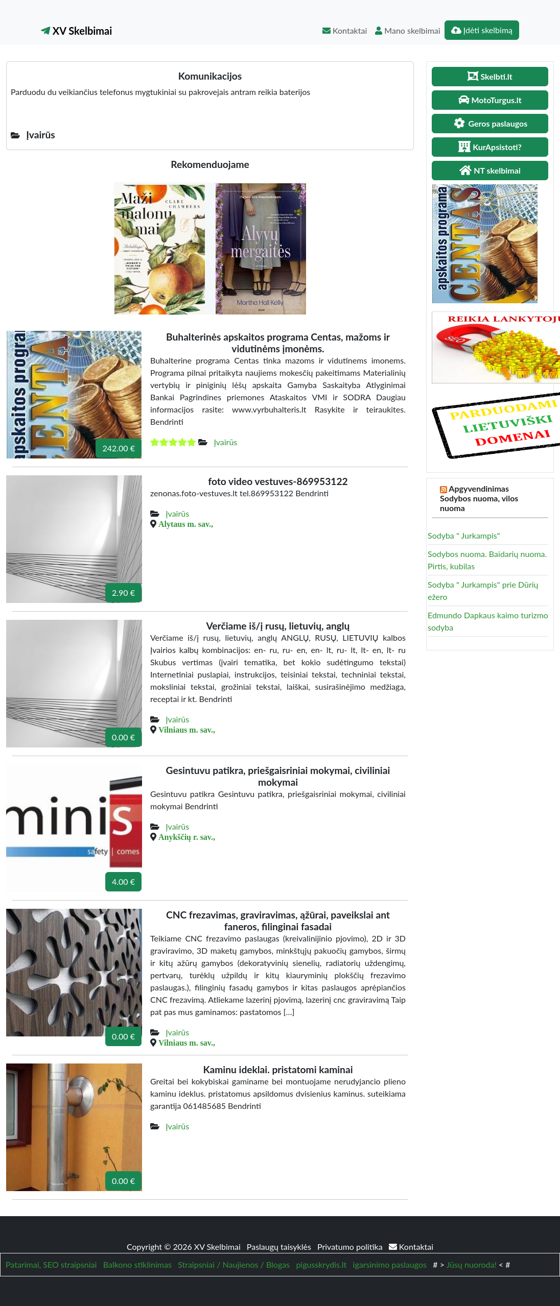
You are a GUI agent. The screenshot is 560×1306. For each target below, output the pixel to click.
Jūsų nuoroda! (472, 1264)
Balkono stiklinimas (137, 1264)
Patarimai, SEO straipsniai (51, 1264)
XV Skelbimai (76, 31)
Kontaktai (344, 30)
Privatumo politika (351, 1246)
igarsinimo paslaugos (390, 1264)
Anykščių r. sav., (186, 837)
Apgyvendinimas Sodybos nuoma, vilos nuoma (479, 498)
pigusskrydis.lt (321, 1264)
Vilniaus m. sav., (186, 729)
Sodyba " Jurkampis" (464, 535)
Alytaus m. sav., (185, 524)
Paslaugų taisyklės (280, 1246)
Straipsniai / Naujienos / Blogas (234, 1264)
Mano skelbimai (407, 30)
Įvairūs (225, 442)
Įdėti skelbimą (481, 30)
